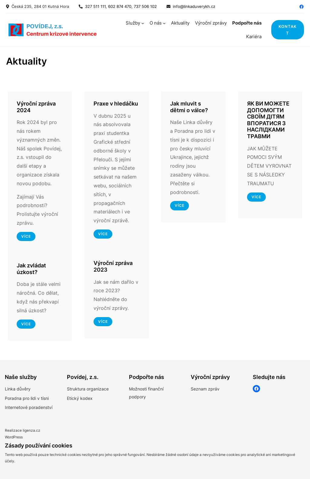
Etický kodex (80, 398)
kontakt (288, 29)
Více (179, 205)
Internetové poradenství (28, 407)
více (26, 236)
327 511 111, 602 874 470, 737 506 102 (120, 6)
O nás (156, 23)
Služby (133, 23)
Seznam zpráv (205, 388)
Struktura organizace (88, 388)
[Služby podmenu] (142, 23)
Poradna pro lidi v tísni (27, 398)
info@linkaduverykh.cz (194, 6)
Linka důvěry (18, 388)
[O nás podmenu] (164, 23)
